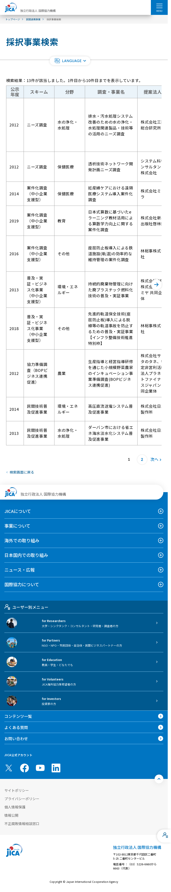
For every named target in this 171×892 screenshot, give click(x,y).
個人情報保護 (14, 807)
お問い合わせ (16, 738)
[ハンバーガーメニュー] (159, 6)
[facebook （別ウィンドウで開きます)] (24, 768)
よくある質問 (16, 727)
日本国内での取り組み (26, 555)
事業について (17, 526)
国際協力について (21, 584)
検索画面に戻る (22, 472)
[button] (70, 60)
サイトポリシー (16, 790)
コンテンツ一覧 (18, 716)
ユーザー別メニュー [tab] (26, 607)
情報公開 (11, 815)
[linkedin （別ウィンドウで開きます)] (56, 768)
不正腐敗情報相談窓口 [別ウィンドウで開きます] (21, 823)
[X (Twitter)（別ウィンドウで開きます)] (8, 767)
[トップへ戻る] (159, 779)
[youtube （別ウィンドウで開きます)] (40, 768)
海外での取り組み (21, 540)
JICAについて (17, 511)
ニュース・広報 (19, 570)
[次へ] (156, 284)
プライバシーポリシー (21, 798)
